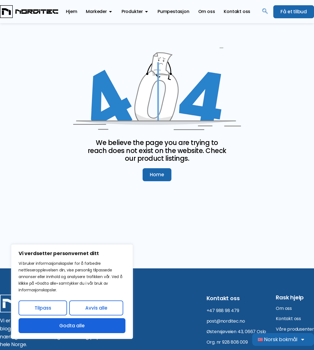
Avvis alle (96, 308)
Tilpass (43, 308)
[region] (72, 291)
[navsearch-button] (265, 11)
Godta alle (72, 325)
